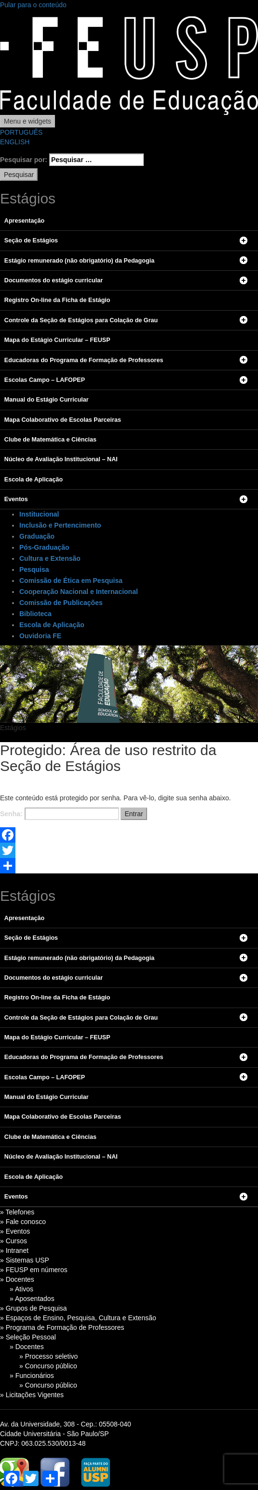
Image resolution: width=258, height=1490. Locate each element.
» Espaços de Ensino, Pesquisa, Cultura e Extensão (78, 1318)
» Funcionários (32, 1375)
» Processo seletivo (48, 1356)
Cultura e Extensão (50, 558)
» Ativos (21, 1289)
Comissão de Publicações (61, 602)
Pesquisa (34, 569)
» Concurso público (48, 1366)
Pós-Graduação (44, 547)
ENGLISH (14, 142)
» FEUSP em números (34, 1270)
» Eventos (15, 1231)
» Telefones (17, 1212)
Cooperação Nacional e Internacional (78, 591)
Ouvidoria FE (40, 636)
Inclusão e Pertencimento (60, 525)
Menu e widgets (27, 121)
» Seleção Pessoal (28, 1337)
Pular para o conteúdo (33, 5)
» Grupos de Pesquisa (33, 1308)
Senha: (59, 814)
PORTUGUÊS (21, 132)
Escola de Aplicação (51, 625)
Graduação (36, 536)
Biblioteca (35, 614)
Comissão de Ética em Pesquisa (70, 580)
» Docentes (17, 1279)
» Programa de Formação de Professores (62, 1327)
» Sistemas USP (24, 1260)
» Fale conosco (23, 1221)
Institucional (39, 514)
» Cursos (13, 1241)
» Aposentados (32, 1298)
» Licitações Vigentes (32, 1395)
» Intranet (14, 1250)
